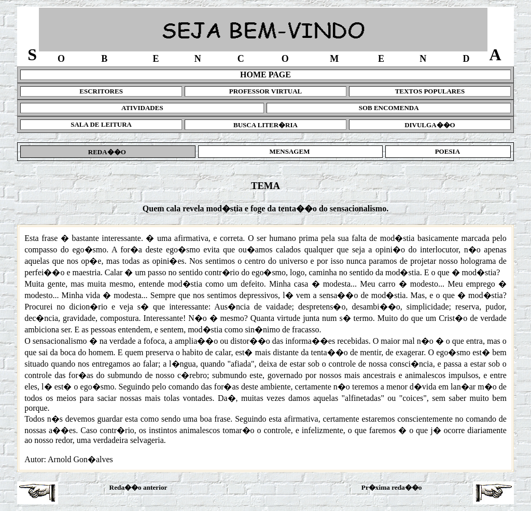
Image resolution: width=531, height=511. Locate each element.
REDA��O (108, 152)
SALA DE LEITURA (101, 124)
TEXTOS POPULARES (430, 91)
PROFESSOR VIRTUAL (265, 91)
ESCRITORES (101, 91)
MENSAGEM (290, 151)
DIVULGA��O (429, 125)
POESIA (448, 151)
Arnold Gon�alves (80, 459)
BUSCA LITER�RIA (265, 125)
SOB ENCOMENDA (389, 108)
